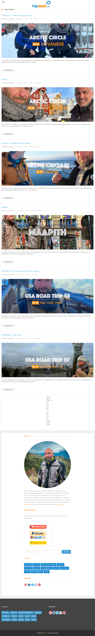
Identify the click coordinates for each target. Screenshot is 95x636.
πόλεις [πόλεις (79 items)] (27, 571)
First (48, 397)
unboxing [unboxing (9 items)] (60, 564)
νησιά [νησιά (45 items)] (56, 568)
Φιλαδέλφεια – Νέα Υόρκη (12, 335)
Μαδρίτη (5, 207)
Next (48, 421)
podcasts (58, 504)
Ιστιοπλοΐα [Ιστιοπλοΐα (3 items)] (28, 568)
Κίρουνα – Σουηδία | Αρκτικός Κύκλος (16, 143)
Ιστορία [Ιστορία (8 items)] (36, 568)
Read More (8, 70)
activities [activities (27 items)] (28, 564)
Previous (48, 400)
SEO (46, 633)
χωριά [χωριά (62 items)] (40, 571)
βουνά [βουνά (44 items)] (43, 568)
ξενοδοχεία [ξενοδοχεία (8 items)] (64, 568)
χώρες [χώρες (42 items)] (47, 571)
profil (47, 502)
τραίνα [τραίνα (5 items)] (34, 571)
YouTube (26, 504)
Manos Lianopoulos (8, 19)
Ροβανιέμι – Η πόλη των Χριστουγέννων (17, 15)
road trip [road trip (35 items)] (36, 564)
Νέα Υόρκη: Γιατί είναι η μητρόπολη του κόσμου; (20, 271)
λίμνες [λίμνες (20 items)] (50, 568)
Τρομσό (4, 79)
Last (48, 424)
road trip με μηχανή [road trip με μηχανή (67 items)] (48, 564)
